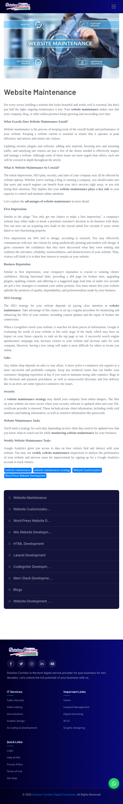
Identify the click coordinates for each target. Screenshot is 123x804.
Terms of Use (14, 771)
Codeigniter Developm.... (32, 567)
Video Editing (14, 707)
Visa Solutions (15, 714)
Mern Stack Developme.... (33, 578)
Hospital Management (77, 707)
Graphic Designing (74, 727)
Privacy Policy (15, 764)
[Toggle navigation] (113, 6)
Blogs (17, 590)
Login (10, 750)
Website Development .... (32, 601)
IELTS (67, 721)
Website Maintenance (30, 498)
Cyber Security (15, 700)
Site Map (12, 778)
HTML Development (28, 544)
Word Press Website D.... (32, 521)
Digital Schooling (73, 714)
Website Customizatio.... (32, 509)
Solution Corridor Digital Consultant (53, 794)
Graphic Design (16, 721)
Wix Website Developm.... (32, 532)
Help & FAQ (13, 757)
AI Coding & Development (22, 727)
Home (67, 700)
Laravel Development (29, 555)
